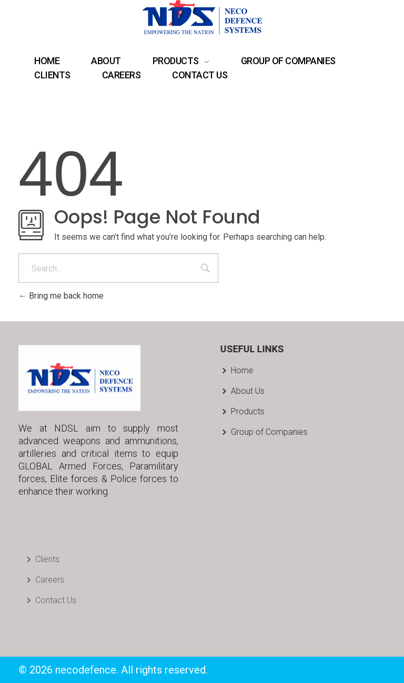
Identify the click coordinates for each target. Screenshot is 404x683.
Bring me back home (61, 296)
